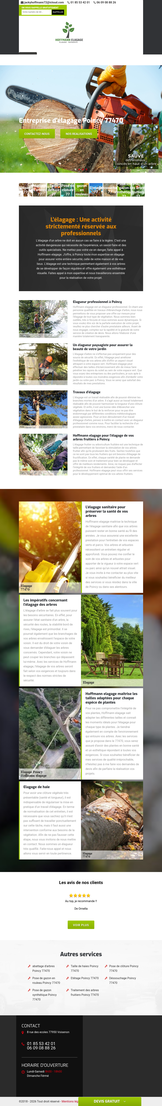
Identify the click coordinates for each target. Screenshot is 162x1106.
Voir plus (81, 925)
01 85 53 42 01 (79, 2)
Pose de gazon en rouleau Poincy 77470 (46, 980)
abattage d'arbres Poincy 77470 (43, 968)
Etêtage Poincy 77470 (85, 978)
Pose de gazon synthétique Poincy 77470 (44, 994)
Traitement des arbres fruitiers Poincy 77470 (85, 992)
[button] (75, 169)
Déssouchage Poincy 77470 (122, 980)
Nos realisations (79, 134)
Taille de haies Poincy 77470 (84, 968)
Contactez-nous (37, 134)
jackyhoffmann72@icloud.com (42, 2)
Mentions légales (73, 1101)
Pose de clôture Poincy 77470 (123, 968)
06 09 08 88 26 (105, 2)
